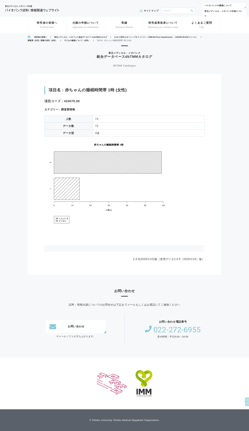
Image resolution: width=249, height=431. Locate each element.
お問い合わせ (66, 326)
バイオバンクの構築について (218, 5)
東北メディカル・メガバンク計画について (223, 13)
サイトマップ (151, 10)
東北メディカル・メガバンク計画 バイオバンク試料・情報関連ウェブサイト (32, 8)
